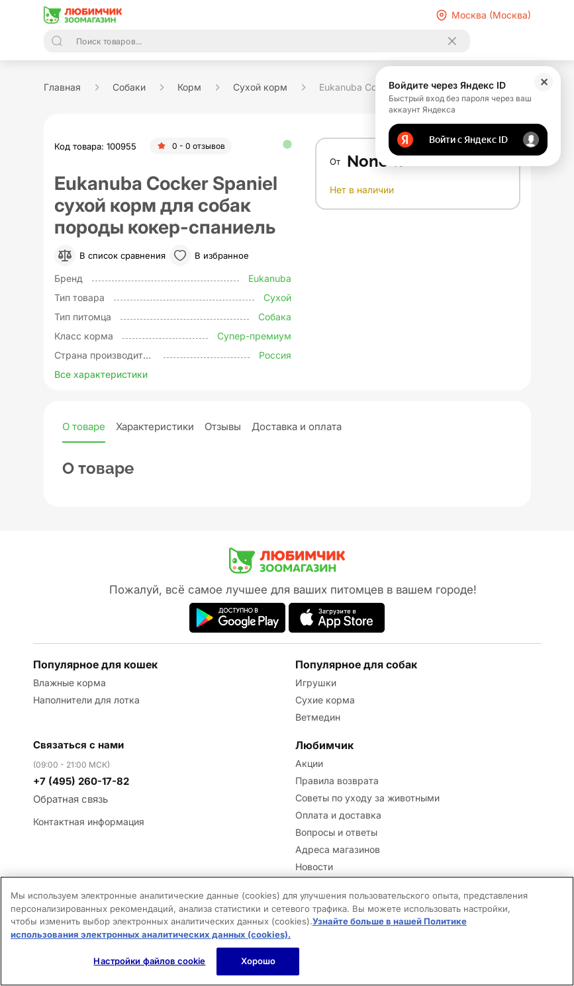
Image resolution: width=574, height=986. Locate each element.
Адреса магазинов (337, 849)
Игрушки (315, 682)
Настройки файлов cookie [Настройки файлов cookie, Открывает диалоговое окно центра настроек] (149, 961)
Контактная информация (88, 821)
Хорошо (258, 961)
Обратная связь (70, 799)
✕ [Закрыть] (544, 82)
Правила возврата (337, 780)
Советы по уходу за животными (367, 797)
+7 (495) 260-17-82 (81, 781)
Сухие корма (325, 699)
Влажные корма (69, 682)
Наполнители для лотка (86, 699)
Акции (309, 763)
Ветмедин (317, 717)
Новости (314, 866)
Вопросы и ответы (336, 832)
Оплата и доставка (338, 815)
